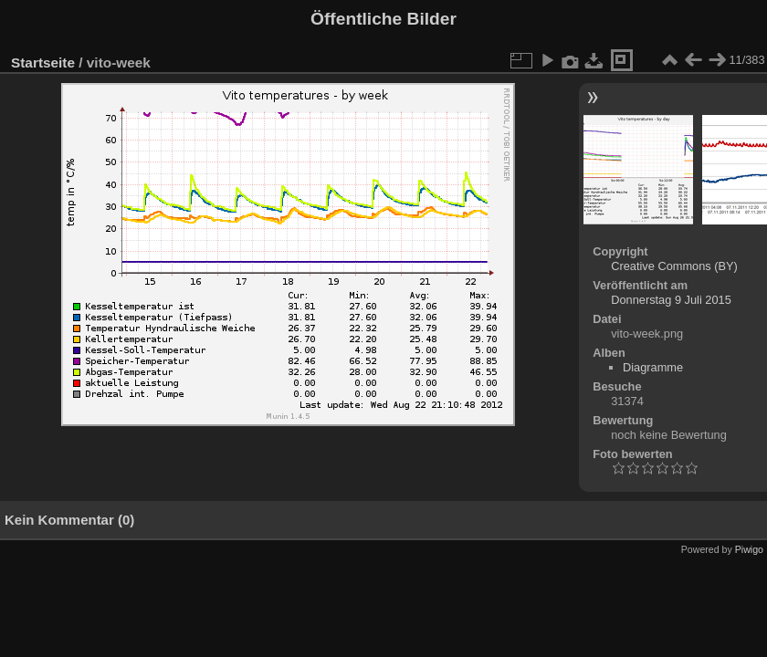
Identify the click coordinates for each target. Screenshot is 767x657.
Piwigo (749, 549)
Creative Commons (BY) (674, 266)
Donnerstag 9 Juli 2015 (671, 300)
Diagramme (653, 367)
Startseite (43, 62)
